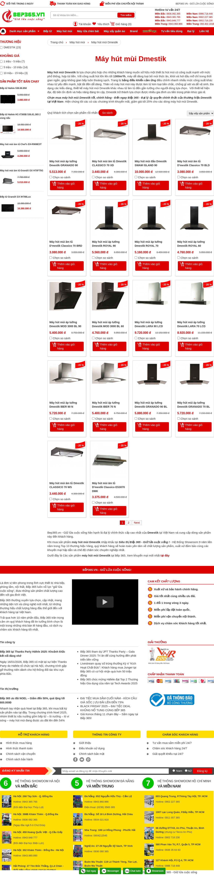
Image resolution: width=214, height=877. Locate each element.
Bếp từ (47, 31)
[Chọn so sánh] (50, 177)
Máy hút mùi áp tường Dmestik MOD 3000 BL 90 (65, 324)
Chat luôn (133, 871)
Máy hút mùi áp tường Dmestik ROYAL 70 (148, 243)
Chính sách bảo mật (91, 753)
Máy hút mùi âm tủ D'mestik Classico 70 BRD (65, 243)
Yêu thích (103, 24)
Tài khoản (85, 24)
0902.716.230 (200, 20)
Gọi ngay (88, 871)
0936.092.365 (167, 13)
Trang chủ (56, 42)
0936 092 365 (29, 819)
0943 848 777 (29, 837)
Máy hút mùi (64, 31)
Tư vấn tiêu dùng (172, 31)
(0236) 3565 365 (106, 807)
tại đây (165, 555)
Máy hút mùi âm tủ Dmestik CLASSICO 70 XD (109, 163)
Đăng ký (202, 771)
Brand (133, 31)
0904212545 (100, 835)
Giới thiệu (85, 742)
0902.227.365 (200, 17)
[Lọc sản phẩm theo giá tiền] (1, 61)
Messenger (110, 871)
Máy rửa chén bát (88, 31)
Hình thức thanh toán (19, 748)
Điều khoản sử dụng (92, 748)
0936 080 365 (101, 851)
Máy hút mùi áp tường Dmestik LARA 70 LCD (191, 324)
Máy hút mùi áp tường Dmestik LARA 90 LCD (149, 324)
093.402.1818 (200, 24)
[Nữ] (186, 770)
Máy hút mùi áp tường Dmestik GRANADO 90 (63, 163)
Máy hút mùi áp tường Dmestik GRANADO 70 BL (193, 404)
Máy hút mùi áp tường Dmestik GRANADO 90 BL (151, 404)
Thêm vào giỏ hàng (66, 185)
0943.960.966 (168, 24)
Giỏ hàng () (123, 24)
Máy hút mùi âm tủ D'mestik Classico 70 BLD (193, 163)
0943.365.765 (167, 17)
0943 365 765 (29, 801)
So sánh (107, 112)
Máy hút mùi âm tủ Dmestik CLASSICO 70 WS (66, 485)
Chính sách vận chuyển (20, 753)
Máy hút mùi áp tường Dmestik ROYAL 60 (191, 243)
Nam (179, 770)
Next (137, 522)
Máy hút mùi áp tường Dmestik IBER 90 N (63, 404)
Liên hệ (204, 31)
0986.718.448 (200, 13)
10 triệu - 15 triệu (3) (16, 73)
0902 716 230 (172, 837)
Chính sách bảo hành (19, 759)
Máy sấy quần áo (114, 31)
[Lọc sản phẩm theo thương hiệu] (1, 47)
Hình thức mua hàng (19, 742)
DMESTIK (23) (12, 47)
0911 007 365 (172, 817)
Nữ (190, 770)
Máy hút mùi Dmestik (104, 42)
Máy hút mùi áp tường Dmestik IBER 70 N (106, 404)
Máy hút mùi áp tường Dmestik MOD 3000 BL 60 (108, 324)
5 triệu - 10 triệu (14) (16, 67)
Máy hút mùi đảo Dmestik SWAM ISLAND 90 (151, 163)
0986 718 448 (172, 865)
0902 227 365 (172, 801)
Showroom (155, 871)
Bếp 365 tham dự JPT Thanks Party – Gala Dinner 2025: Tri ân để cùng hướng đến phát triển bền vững (108, 655)
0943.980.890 (29, 855)
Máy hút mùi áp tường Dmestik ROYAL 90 (106, 243)
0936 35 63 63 (172, 849)
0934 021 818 (101, 819)
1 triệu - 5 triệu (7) (14, 61)
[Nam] (174, 770)
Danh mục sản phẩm (18, 31)
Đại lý (190, 31)
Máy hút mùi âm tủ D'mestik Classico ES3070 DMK (108, 487)
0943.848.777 (167, 20)
